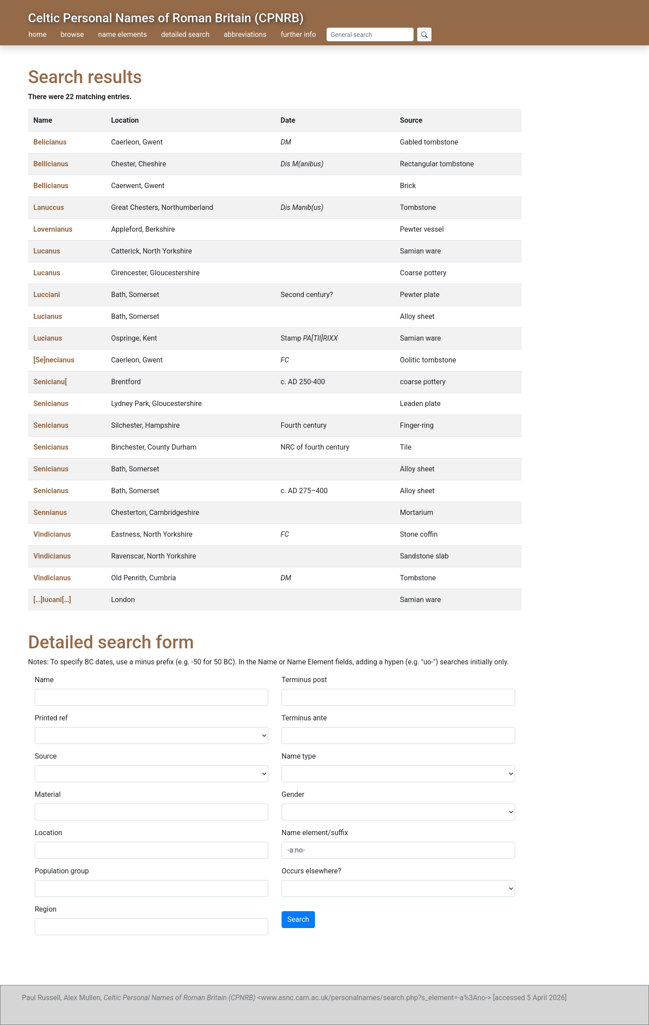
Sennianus (50, 512)
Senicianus (51, 403)
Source (46, 756)
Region (45, 909)
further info (298, 34)
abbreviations (245, 34)
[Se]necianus (53, 360)
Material (47, 794)
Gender (293, 794)
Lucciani (46, 294)
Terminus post (304, 679)
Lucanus (46, 251)
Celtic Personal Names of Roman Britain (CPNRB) (166, 18)
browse (72, 34)
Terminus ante (304, 718)
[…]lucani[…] (52, 599)
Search (298, 919)
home (37, 34)
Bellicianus (51, 164)
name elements (122, 34)
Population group (62, 871)
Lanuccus (48, 207)
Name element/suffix (315, 832)
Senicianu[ (50, 382)
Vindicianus (52, 534)
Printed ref (51, 718)
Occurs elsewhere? (311, 871)
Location (48, 832)
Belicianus (50, 142)
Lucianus (47, 316)
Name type (299, 756)
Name (44, 679)
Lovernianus (53, 229)
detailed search (185, 34)
